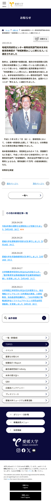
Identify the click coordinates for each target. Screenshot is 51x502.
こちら (29, 471)
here (8, 479)
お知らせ (15, 30)
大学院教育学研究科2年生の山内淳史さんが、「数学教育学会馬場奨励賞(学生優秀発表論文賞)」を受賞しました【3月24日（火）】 (21, 275)
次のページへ (38, 183)
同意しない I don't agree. (25, 496)
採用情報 (17, 430)
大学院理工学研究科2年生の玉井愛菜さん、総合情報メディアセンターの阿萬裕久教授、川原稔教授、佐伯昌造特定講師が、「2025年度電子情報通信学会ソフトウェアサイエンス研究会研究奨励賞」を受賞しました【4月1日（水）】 (22, 297)
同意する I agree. (26, 486)
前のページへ (12, 183)
